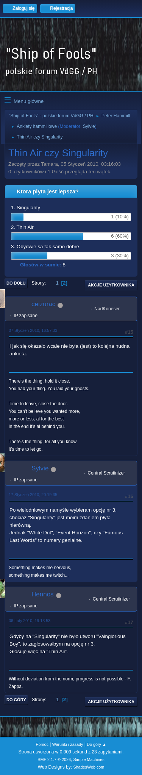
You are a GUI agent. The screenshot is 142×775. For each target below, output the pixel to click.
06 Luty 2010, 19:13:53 (29, 620)
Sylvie (89, 126)
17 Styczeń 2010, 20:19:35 (33, 494)
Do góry (16, 699)
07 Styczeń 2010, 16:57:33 (33, 330)
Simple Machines (89, 759)
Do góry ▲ (96, 744)
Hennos (42, 594)
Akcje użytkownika (111, 285)
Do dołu (16, 283)
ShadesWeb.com (88, 767)
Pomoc (42, 744)
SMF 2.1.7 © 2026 (54, 759)
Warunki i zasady (67, 744)
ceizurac (43, 304)
